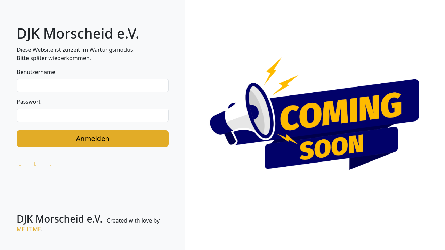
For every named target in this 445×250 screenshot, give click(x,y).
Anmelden (93, 138)
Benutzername (36, 72)
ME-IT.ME (29, 229)
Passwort (29, 102)
